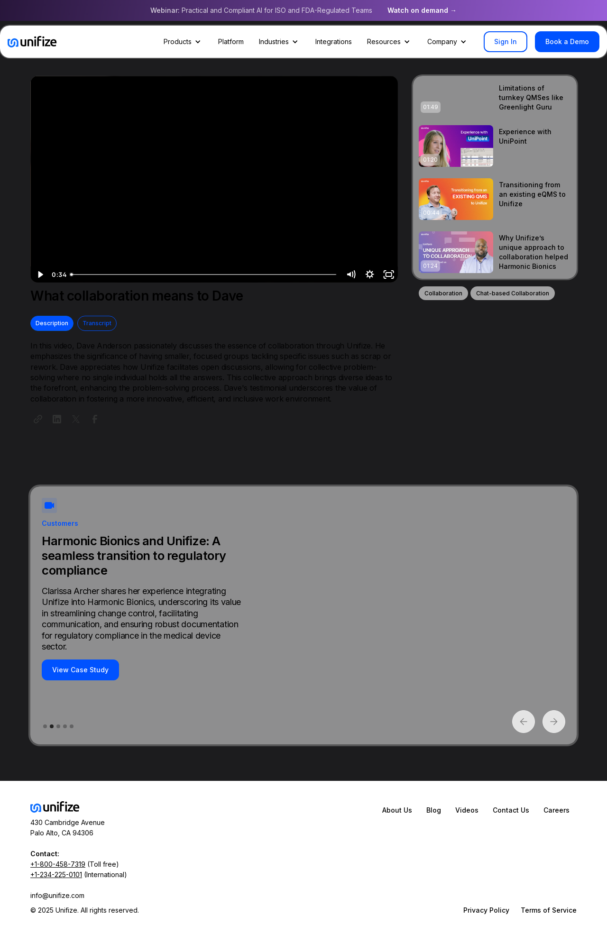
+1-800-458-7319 (57, 864)
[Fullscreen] (388, 274)
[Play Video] (39, 274)
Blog (433, 810)
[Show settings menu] (369, 274)
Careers (556, 810)
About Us (397, 810)
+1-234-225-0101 (56, 874)
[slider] (204, 274)
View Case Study (80, 670)
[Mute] (350, 274)
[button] (183, 41)
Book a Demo (567, 41)
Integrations (333, 41)
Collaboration (443, 293)
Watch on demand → (422, 10)
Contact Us (511, 810)
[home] (32, 41)
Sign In (505, 41)
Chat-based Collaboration (512, 293)
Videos (466, 810)
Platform (231, 41)
